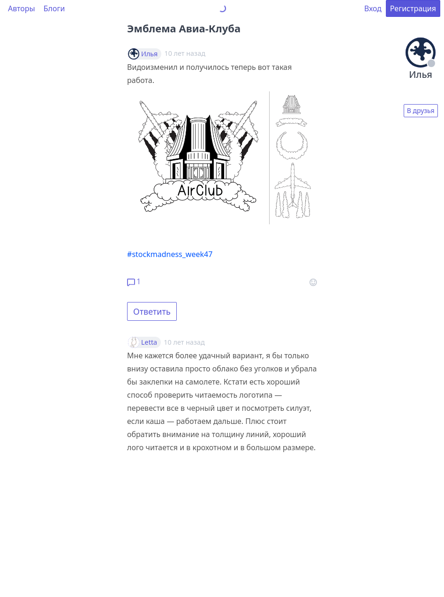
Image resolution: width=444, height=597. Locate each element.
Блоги (54, 8)
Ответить (152, 311)
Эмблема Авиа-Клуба (184, 28)
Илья (149, 54)
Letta (149, 342)
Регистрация (413, 8)
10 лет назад (184, 342)
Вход (373, 8)
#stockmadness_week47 (169, 254)
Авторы (21, 8)
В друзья (421, 110)
